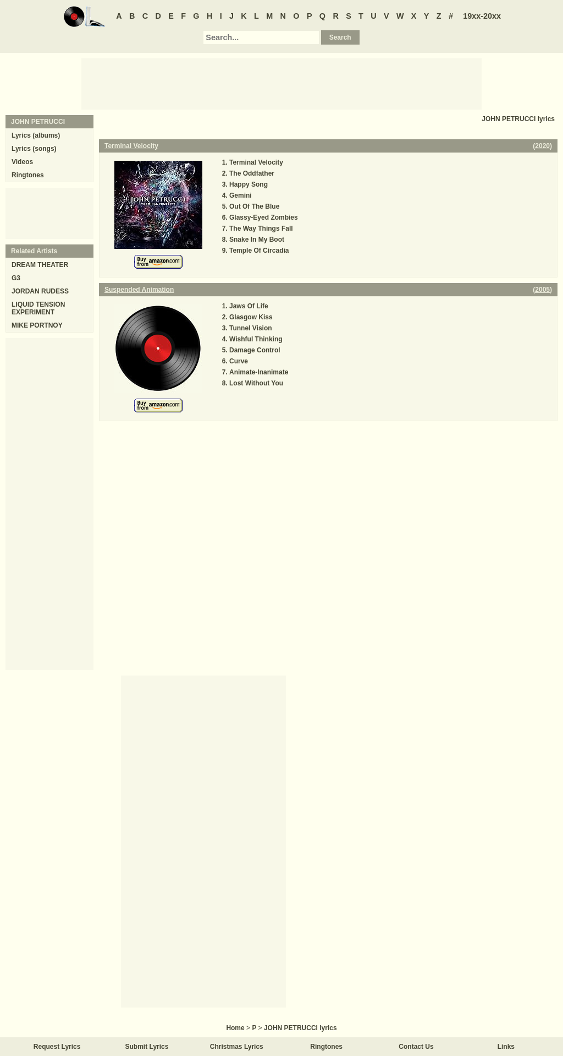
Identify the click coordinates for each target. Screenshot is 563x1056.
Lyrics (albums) (36, 135)
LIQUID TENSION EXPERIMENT (38, 308)
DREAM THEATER (40, 265)
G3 (16, 278)
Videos (22, 162)
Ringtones (28, 175)
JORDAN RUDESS (40, 291)
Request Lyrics (57, 1046)
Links (506, 1046)
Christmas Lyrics (236, 1046)
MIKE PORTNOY (37, 325)
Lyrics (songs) (34, 149)
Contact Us (416, 1046)
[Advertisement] (281, 83)
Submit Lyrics (147, 1046)
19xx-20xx (482, 16)
